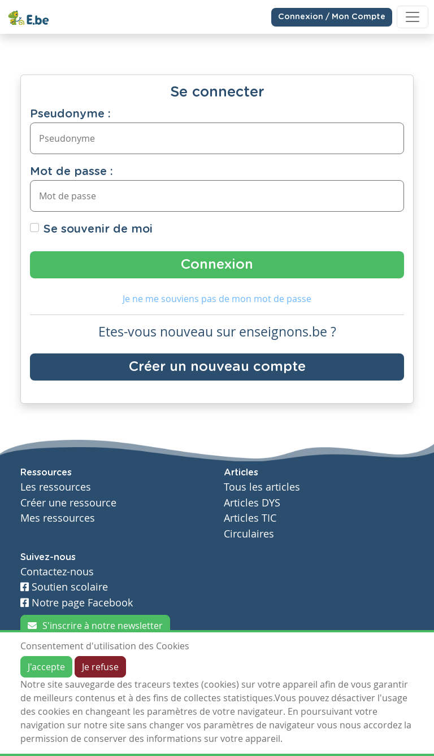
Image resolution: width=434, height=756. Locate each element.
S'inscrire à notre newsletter (95, 625)
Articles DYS (252, 502)
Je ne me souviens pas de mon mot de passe (217, 298)
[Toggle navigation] (412, 17)
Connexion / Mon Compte (331, 17)
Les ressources (55, 486)
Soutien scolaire (64, 586)
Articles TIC (250, 518)
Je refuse (100, 667)
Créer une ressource (68, 502)
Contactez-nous (57, 571)
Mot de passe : (71, 171)
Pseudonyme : (70, 114)
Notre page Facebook (76, 602)
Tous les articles (262, 486)
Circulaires (249, 533)
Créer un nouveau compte (217, 367)
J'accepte (46, 667)
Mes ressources (57, 518)
